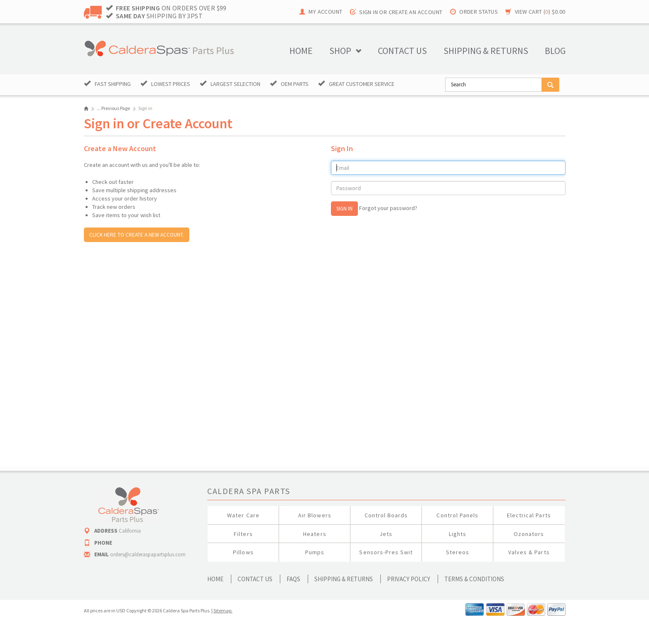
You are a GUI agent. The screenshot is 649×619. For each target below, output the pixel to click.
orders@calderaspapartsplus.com (148, 554)
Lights (457, 534)
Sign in (368, 12)
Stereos (457, 552)
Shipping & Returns (343, 579)
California (130, 530)
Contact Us (255, 579)
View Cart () (540, 12)
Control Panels (457, 515)
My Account (325, 11)
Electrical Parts (529, 515)
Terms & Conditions (474, 579)
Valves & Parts (529, 552)
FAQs (293, 579)
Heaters (314, 534)
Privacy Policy (408, 579)
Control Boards (386, 515)
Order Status (478, 11)
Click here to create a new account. (136, 234)
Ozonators (529, 534)
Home (301, 50)
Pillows (243, 552)
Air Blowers (314, 515)
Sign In (344, 208)
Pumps (314, 552)
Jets (386, 534)
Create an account (416, 12)
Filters (243, 534)
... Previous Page (113, 108)
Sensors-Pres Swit (386, 552)
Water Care (243, 515)
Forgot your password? (388, 208)
